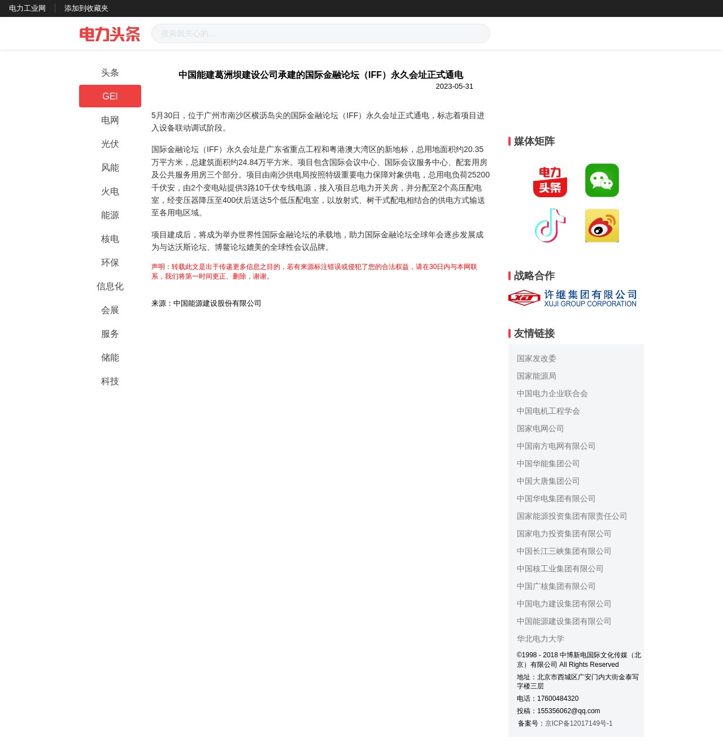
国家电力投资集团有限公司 (564, 533)
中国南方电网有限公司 (556, 445)
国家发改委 (536, 358)
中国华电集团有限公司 (556, 498)
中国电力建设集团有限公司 (564, 603)
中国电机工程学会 (548, 410)
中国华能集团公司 (548, 463)
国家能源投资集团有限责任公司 (572, 516)
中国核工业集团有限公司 (560, 568)
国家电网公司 (540, 428)
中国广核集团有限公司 (556, 586)
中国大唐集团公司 (548, 480)
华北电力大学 (540, 638)
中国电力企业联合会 (552, 393)
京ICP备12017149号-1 (579, 723)
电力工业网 (27, 8)
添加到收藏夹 (86, 8)
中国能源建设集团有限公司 (564, 621)
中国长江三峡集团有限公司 (564, 551)
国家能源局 (536, 375)
